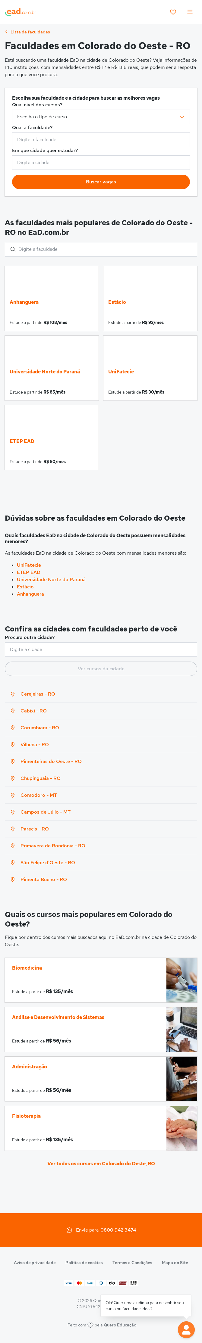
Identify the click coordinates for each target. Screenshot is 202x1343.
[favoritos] (173, 12)
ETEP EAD (28, 572)
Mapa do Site (175, 1262)
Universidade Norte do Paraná (51, 579)
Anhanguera (30, 594)
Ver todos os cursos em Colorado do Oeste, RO (101, 1164)
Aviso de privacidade (35, 1262)
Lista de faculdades (27, 32)
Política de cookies (84, 1262)
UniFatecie (29, 565)
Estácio (25, 587)
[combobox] (101, 139)
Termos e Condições (132, 1262)
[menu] (190, 12)
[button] (186, 1329)
